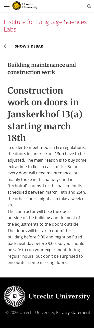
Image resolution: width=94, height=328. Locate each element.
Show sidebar (29, 46)
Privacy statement (73, 312)
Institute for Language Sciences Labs (45, 25)
